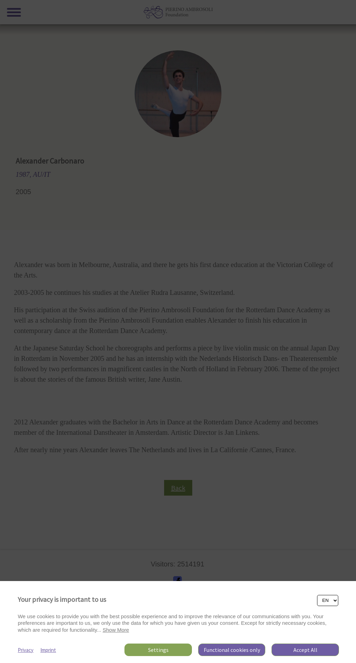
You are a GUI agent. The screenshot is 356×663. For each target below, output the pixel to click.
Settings (158, 649)
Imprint (48, 650)
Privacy (25, 650)
